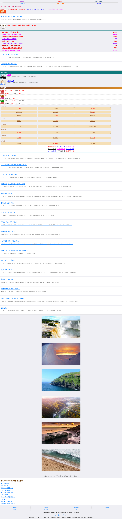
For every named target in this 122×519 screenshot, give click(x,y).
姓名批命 (55, 126)
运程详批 (19, 115)
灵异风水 (15, 509)
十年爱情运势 (61, 149)
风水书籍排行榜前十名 (8, 497)
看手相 (18, 103)
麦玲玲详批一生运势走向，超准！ (36, 9)
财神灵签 (7, 103)
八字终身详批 (52, 147)
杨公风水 (76, 509)
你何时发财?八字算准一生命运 (55, 9)
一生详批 (13, 100)
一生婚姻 (13, 93)
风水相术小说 (5, 485)
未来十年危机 (10, 81)
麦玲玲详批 (8, 98)
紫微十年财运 (92, 126)
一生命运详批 (21, 3)
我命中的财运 (52, 149)
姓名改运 (14, 98)
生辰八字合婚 (61, 147)
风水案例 (107, 507)
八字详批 (92, 121)
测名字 (13, 103)
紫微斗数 (92, 115)
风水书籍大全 (5, 495)
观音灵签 (19, 143)
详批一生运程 (70, 149)
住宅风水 (3, 499)
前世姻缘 (7, 93)
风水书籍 (18, 6)
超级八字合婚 (70, 151)
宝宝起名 (55, 138)
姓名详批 (21, 90)
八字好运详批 (61, 151)
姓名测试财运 (52, 151)
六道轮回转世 (20, 100)
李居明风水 (76, 507)
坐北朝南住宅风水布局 (8, 504)
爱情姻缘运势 (70, 147)
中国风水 (15, 507)
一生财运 (19, 126)
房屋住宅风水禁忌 (6, 501)
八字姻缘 (19, 93)
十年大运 (7, 100)
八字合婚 (7, 95)
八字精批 (9, 75)
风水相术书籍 (5, 483)
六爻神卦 (92, 143)
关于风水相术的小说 (7, 488)
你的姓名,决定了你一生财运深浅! (16, 9)
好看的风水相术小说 (7, 490)
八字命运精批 (8, 90)
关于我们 (57, 515)
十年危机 (15, 90)
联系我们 (64, 515)
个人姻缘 (92, 132)
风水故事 (46, 509)
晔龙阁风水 (4, 6)
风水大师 (11, 6)
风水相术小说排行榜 (7, 492)
